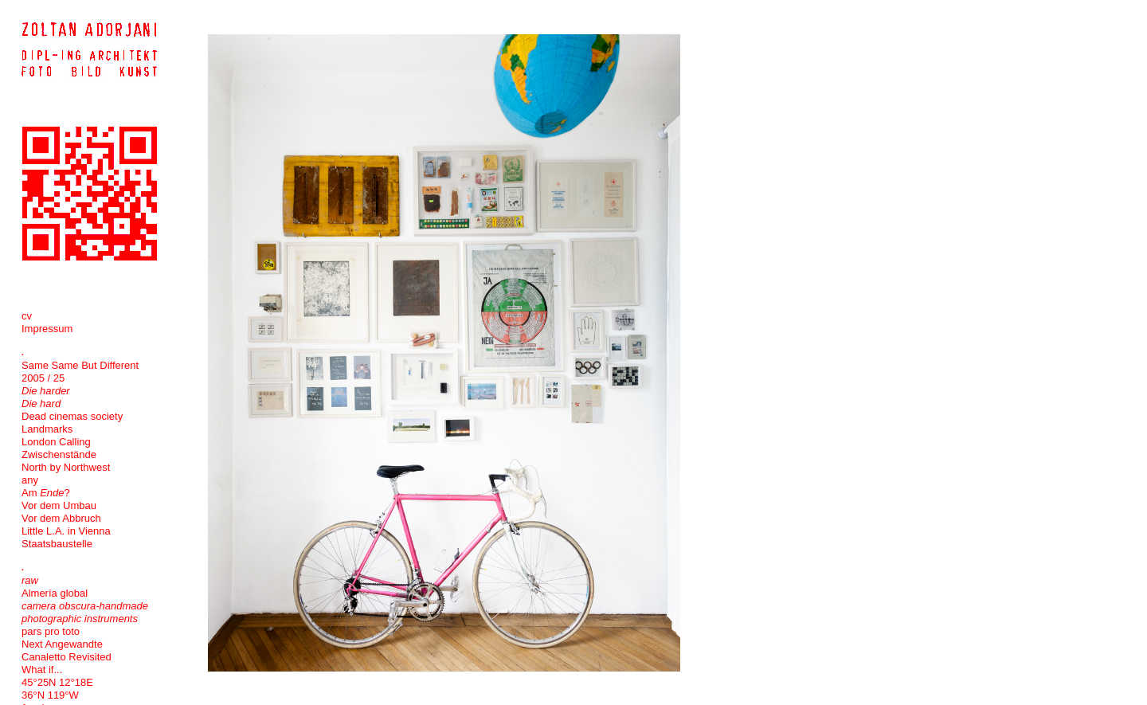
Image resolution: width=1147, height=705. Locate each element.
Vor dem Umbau (59, 505)
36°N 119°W (50, 695)
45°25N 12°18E (57, 682)
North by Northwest (66, 467)
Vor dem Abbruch (61, 518)
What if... (42, 670)
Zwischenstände (59, 454)
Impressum (47, 329)
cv (27, 316)
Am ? (46, 493)
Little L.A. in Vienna (66, 531)
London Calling (56, 442)
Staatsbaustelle (57, 544)
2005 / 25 (43, 378)
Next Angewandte (62, 644)
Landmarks (47, 429)
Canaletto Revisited (67, 657)
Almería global (55, 593)
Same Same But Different (80, 365)
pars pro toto (51, 631)
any (30, 480)
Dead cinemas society (72, 416)
